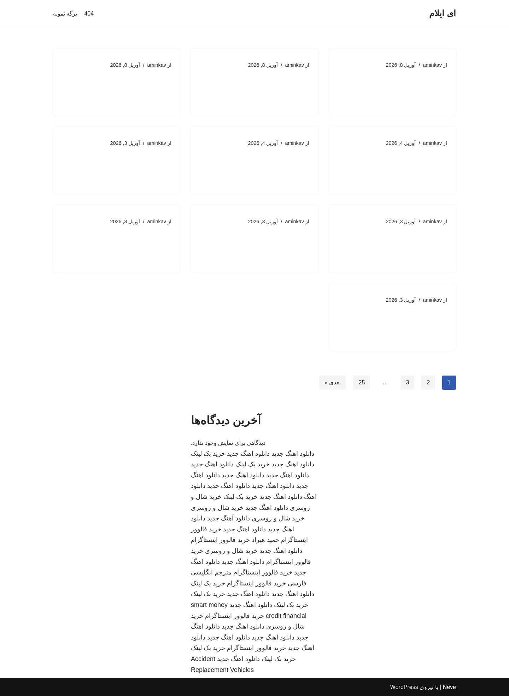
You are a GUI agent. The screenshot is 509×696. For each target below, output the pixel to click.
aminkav (432, 65)
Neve (449, 687)
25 (361, 382)
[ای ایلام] (442, 13)
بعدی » (332, 382)
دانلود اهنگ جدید (292, 453)
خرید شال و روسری (217, 507)
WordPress (404, 687)
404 (89, 14)
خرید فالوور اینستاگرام (220, 539)
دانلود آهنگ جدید (228, 518)
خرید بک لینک (208, 453)
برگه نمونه (65, 14)
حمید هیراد (265, 539)
